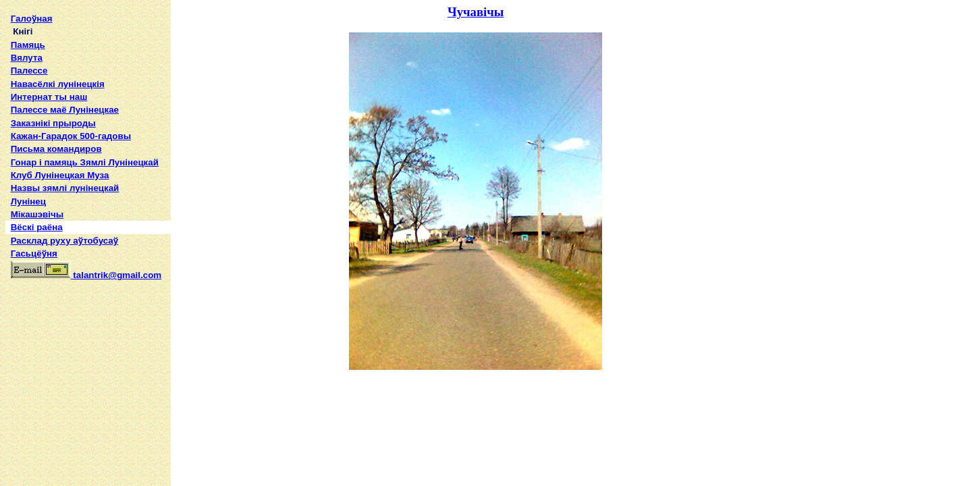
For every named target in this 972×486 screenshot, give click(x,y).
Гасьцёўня (34, 253)
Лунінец (28, 201)
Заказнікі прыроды (53, 123)
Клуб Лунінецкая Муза (60, 175)
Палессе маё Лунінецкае (65, 110)
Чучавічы (476, 12)
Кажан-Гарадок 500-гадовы (71, 136)
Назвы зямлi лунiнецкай (65, 188)
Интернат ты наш (49, 97)
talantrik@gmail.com (86, 275)
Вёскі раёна (37, 227)
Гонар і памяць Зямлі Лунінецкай (85, 162)
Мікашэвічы (37, 214)
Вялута (27, 58)
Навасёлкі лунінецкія (58, 84)
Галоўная (32, 19)
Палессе (29, 70)
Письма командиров (56, 149)
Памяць (28, 45)
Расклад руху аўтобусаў (65, 241)
